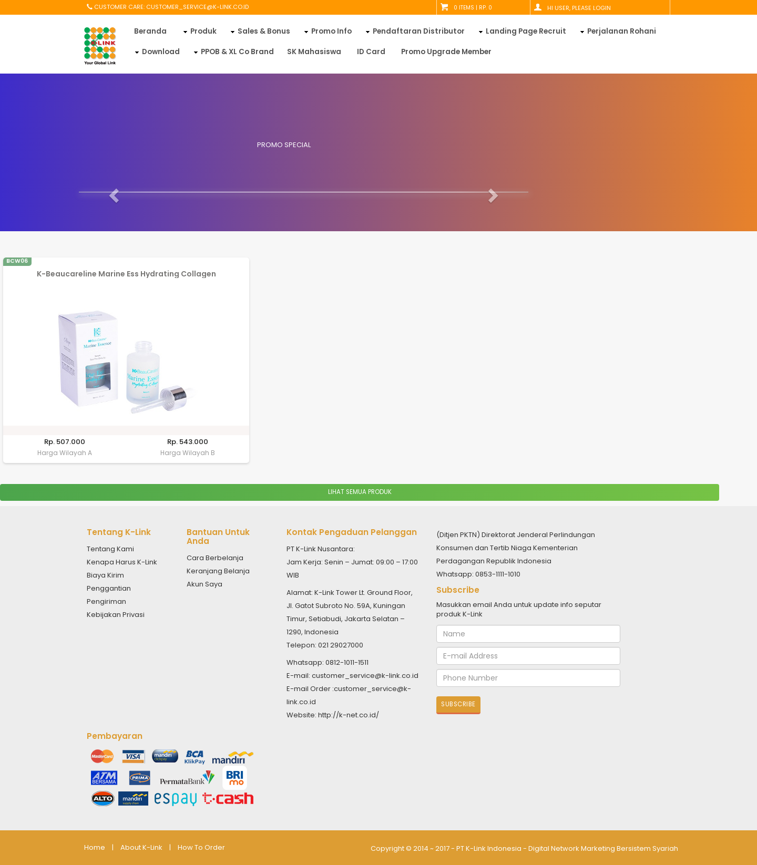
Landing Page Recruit (526, 31)
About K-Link (141, 847)
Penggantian (109, 588)
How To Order (201, 847)
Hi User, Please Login (579, 8)
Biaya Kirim (105, 575)
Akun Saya (204, 584)
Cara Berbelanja (215, 558)
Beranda (150, 31)
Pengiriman (106, 601)
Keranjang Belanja (218, 571)
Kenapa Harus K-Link (122, 562)
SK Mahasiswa (314, 52)
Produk (203, 31)
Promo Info (331, 31)
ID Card (371, 52)
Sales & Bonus (264, 31)
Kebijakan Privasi (116, 615)
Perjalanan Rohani (621, 31)
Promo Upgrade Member (446, 52)
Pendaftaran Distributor (419, 31)
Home (94, 847)
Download (161, 52)
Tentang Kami (110, 549)
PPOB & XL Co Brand (237, 52)
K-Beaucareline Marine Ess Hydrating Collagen (126, 274)
